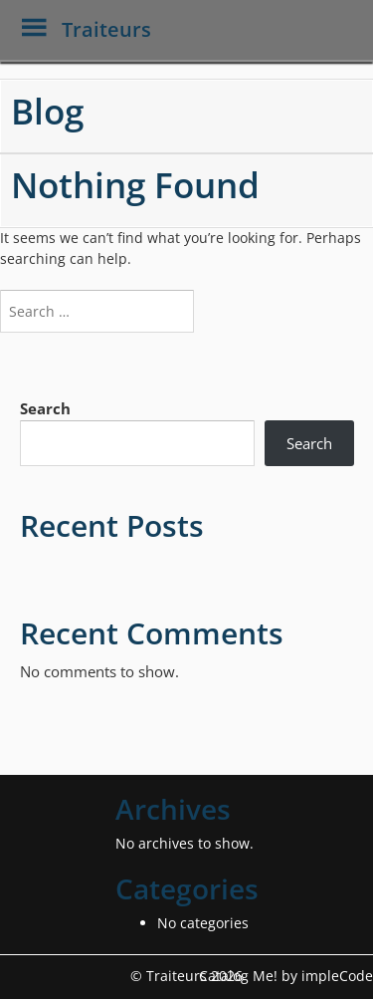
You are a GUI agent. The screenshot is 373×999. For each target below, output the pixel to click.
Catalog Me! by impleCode (286, 975)
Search (45, 408)
